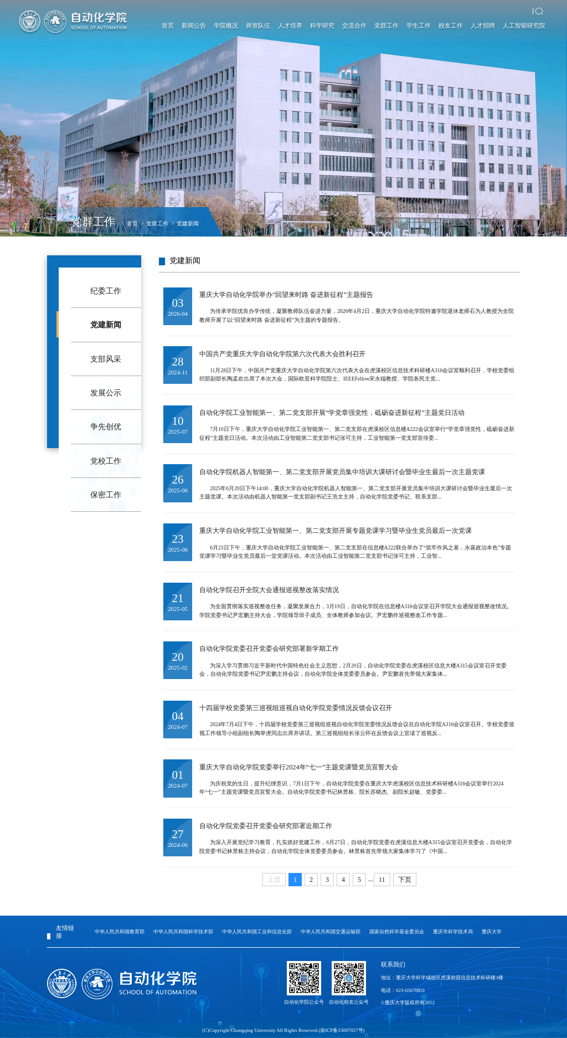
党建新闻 (188, 223)
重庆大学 (492, 931)
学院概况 (226, 25)
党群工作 (386, 25)
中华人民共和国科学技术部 (183, 931)
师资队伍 (258, 25)
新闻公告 (194, 25)
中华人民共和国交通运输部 (330, 931)
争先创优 (105, 426)
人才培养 (290, 25)
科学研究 (322, 25)
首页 (168, 25)
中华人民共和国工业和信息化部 (257, 931)
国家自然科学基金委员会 (396, 931)
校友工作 (451, 25)
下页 (404, 879)
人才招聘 (483, 25)
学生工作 (418, 25)
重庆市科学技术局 (453, 931)
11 (382, 879)
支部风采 (105, 358)
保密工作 (105, 494)
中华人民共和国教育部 (120, 931)
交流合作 (354, 25)
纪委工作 (105, 290)
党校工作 (105, 460)
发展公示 (105, 392)
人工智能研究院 (524, 25)
